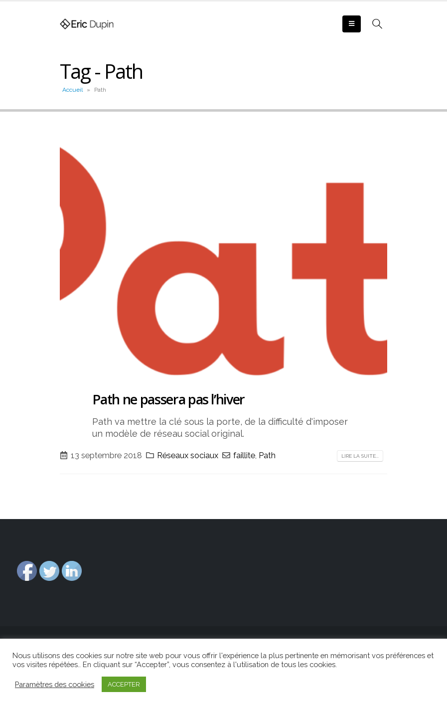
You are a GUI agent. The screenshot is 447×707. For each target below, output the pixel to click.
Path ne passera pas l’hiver (168, 399)
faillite (244, 455)
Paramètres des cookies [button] (54, 684)
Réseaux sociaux (187, 455)
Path (267, 455)
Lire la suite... (360, 456)
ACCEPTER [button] (124, 684)
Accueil (72, 89)
